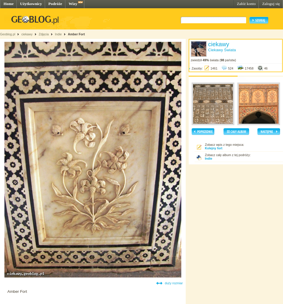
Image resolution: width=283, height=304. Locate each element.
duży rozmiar (174, 283)
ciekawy (26, 34)
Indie (58, 34)
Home (9, 3)
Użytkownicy (31, 3)
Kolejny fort (213, 148)
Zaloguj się (271, 3)
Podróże (55, 3)
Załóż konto (246, 3)
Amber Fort (76, 34)
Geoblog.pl (7, 34)
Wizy (73, 3)
